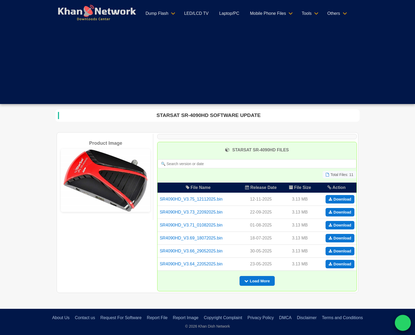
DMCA (285, 317)
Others (333, 13)
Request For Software (121, 317)
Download (340, 199)
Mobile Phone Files (268, 13)
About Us (61, 317)
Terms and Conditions (342, 317)
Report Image (186, 317)
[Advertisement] (207, 67)
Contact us (85, 317)
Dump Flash (157, 13)
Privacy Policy (260, 317)
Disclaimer (307, 317)
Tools (307, 13)
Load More (257, 281)
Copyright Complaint (223, 317)
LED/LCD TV (196, 13)
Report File (157, 317)
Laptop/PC (229, 13)
